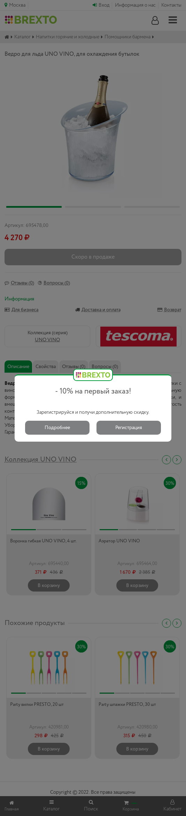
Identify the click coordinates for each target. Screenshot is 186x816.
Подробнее (57, 427)
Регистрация (128, 427)
